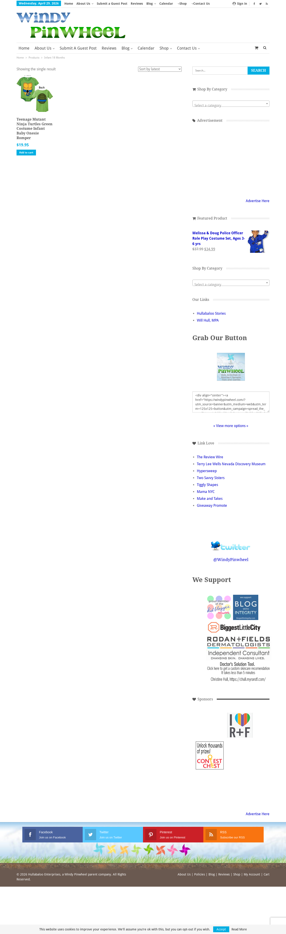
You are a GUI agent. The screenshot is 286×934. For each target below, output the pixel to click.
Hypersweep (207, 471)
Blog (149, 3)
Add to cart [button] (26, 152)
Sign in (240, 3)
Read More (239, 929)
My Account (252, 874)
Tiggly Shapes (207, 485)
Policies (199, 874)
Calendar (166, 3)
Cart (266, 874)
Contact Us (187, 48)
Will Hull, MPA (208, 320)
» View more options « (230, 426)
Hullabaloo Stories (211, 313)
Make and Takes (210, 498)
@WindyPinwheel (230, 559)
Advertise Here (257, 201)
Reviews (137, 3)
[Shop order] (160, 69)
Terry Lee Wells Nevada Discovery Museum (231, 464)
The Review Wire (210, 457)
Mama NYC (206, 492)
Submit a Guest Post (112, 3)
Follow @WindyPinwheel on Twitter (231, 543)
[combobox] (230, 104)
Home (68, 3)
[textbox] (231, 106)
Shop (164, 48)
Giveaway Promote (212, 505)
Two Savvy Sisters (211, 478)
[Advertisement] (231, 160)
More (181, 3)
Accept (221, 929)
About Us (83, 3)
